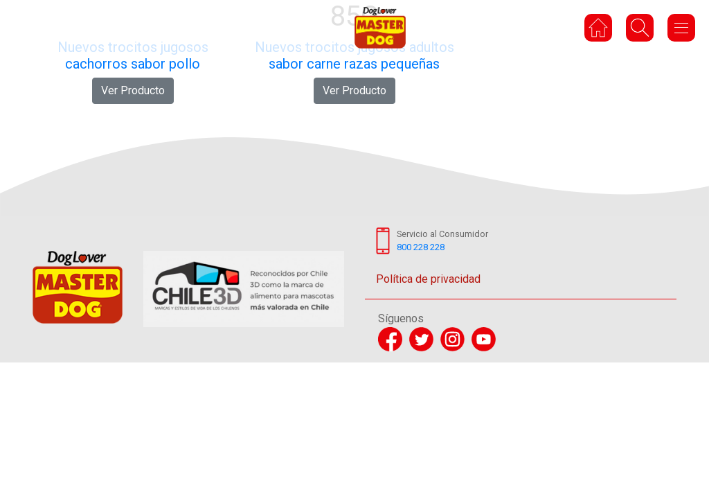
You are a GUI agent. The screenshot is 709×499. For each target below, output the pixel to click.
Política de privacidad (428, 279)
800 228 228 (421, 247)
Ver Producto (133, 90)
